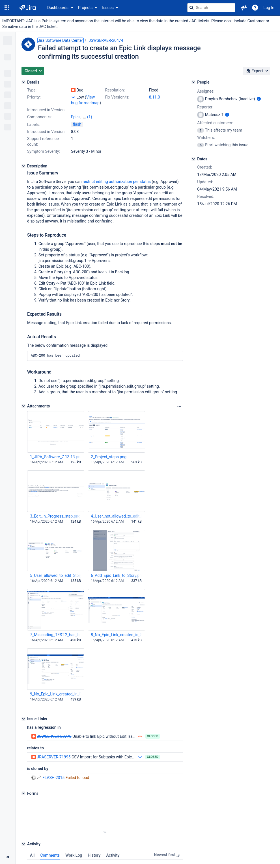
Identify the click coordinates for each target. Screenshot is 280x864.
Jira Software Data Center (60, 40)
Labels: (33, 119)
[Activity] (23, 838)
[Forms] (23, 788)
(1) (89, 111)
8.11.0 (154, 97)
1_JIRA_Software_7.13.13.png (55, 451)
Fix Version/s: (117, 97)
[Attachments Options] (179, 400)
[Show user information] (259, 99)
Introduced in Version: (46, 126)
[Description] (23, 160)
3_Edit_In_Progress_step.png (55, 510)
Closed (152, 730)
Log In (269, 7)
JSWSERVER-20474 (106, 40)
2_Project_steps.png (108, 451)
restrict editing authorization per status (117, 176)
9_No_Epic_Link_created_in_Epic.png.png (55, 688)
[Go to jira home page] (27, 7)
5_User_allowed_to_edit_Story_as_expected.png (55, 570)
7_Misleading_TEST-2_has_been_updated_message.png (55, 629)
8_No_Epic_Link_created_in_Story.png (116, 629)
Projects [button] (85, 7)
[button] (7, 7)
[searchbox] (211, 7)
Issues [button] (108, 7)
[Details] (23, 82)
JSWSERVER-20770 (54, 730)
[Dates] (193, 159)
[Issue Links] (23, 713)
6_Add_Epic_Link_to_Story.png (116, 570)
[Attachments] (23, 400)
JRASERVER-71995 (53, 751)
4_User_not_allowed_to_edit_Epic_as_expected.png (116, 510)
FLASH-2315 (48, 772)
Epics (76, 111)
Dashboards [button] (57, 7)
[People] (193, 82)
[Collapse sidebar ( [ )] (8, 857)
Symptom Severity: (43, 145)
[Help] (255, 7)
